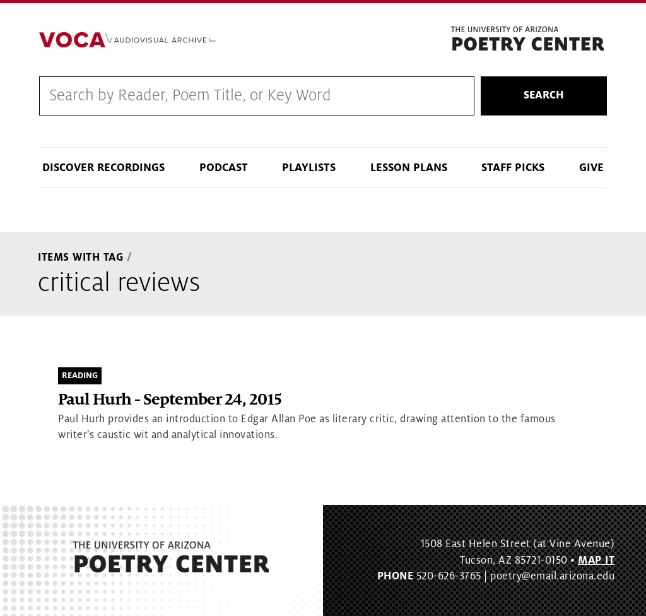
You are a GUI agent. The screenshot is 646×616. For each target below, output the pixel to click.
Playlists (309, 168)
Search (544, 95)
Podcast (223, 168)
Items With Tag (81, 257)
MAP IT (596, 560)
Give (591, 168)
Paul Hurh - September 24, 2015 (169, 399)
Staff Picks (512, 168)
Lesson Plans (408, 168)
